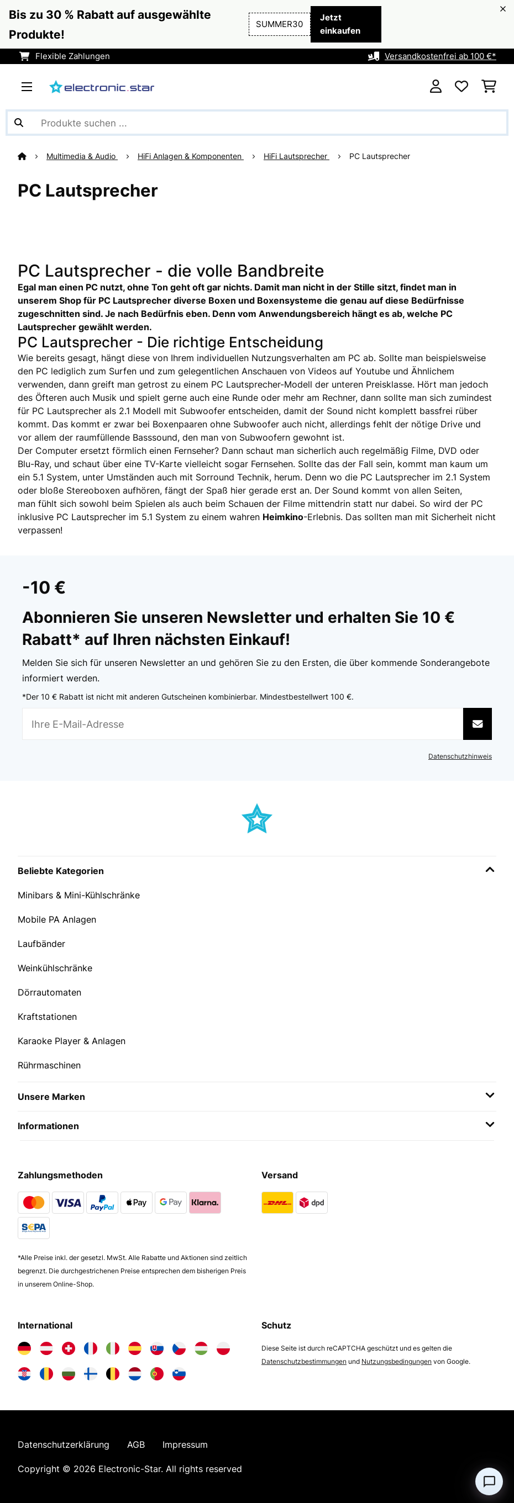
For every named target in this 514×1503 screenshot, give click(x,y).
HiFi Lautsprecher (296, 156)
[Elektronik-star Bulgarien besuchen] (68, 1373)
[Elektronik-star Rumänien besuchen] (46, 1373)
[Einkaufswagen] (488, 87)
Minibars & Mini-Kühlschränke (79, 895)
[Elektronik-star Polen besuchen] (223, 1348)
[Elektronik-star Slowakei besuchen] (157, 1348)
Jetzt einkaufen (340, 24)
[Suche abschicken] (18, 122)
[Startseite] (32, 156)
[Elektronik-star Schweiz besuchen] (68, 1348)
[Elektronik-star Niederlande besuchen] (134, 1373)
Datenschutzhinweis (460, 756)
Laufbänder (41, 943)
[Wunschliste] (461, 87)
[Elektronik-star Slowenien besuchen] (179, 1373)
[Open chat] (489, 1481)
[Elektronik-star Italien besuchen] (112, 1348)
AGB (136, 1444)
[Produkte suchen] (257, 122)
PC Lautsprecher (380, 156)
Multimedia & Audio (82, 156)
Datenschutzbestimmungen (304, 1361)
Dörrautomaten (49, 992)
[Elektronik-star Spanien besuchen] (134, 1348)
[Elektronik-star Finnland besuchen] (90, 1373)
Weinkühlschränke (55, 967)
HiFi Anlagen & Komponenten (191, 156)
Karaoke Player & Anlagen (71, 1040)
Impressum (185, 1444)
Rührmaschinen (49, 1065)
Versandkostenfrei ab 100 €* (440, 56)
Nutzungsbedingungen (396, 1361)
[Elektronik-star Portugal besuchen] (157, 1373)
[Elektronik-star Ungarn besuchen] (201, 1348)
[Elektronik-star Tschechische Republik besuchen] (179, 1348)
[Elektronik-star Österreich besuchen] (46, 1348)
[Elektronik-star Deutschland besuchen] (24, 1348)
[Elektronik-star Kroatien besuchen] (24, 1373)
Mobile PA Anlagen (57, 919)
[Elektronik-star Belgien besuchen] (112, 1373)
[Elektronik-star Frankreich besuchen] (90, 1348)
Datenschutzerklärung (63, 1444)
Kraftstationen (47, 1016)
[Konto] (436, 87)
